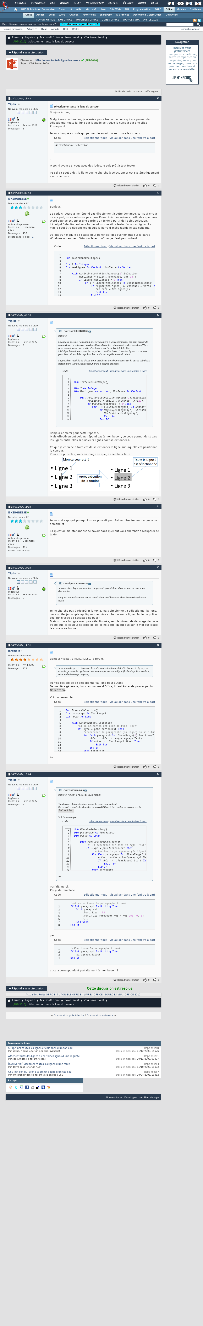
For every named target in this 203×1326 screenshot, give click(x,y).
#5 (158, 567)
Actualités (32, 996)
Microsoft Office (50, 37)
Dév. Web (115, 9)
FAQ (52, 3)
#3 (158, 314)
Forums (20, 3)
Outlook (73, 14)
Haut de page (151, 1098)
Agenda (55, 29)
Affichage (150, 91)
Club (154, 3)
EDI (127, 9)
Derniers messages (12, 29)
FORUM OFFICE (45, 19)
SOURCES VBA (130, 19)
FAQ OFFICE (65, 19)
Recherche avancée (190, 29)
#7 (158, 774)
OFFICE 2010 (150, 19)
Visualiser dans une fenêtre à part (132, 138)
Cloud (62, 9)
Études (127, 3)
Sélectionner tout (95, 138)
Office (169, 9)
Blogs (64, 3)
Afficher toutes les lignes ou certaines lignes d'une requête (44, 1057)
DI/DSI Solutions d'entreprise (38, 9)
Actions (30, 29)
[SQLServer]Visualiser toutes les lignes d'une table (39, 1065)
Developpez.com (133, 1098)
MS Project (122, 14)
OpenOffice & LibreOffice (147, 14)
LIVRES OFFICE (110, 19)
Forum (16, 37)
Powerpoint (72, 37)
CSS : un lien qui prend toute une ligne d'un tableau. (40, 1073)
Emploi (113, 3)
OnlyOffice (172, 14)
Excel (52, 14)
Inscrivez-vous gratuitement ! (80, 24)
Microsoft (91, 9)
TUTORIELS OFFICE (87, 19)
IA (71, 9)
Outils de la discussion (127, 91)
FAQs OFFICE (47, 996)
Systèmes (195, 9)
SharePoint (106, 14)
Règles (75, 29)
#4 (158, 506)
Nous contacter (114, 1098)
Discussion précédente (69, 1016)
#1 (158, 98)
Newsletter (94, 3)
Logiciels (30, 37)
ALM (78, 9)
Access (40, 14)
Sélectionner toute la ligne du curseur (57, 60)
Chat (77, 3)
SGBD (158, 9)
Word (62, 14)
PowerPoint (88, 14)
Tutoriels (37, 3)
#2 (158, 192)
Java (103, 9)
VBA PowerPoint (94, 37)
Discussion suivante (100, 1016)
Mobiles (181, 9)
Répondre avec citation (126, 185)
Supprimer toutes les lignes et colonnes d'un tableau (40, 1049)
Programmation (141, 9)
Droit (142, 3)
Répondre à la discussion (26, 52)
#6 (158, 644)
